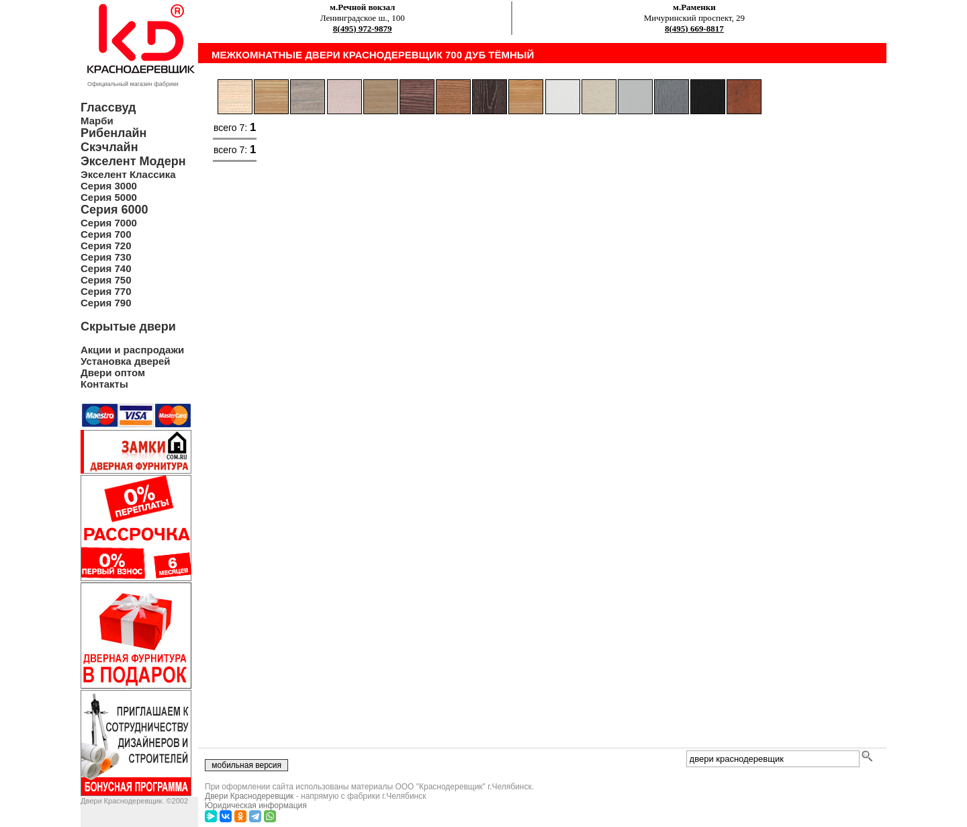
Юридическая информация (256, 805)
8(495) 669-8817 (694, 29)
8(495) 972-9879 (362, 29)
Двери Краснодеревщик (249, 796)
